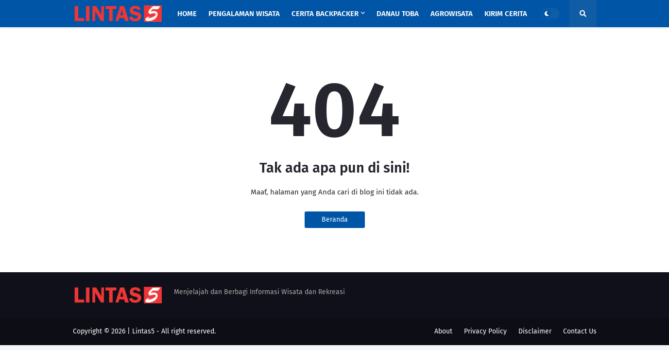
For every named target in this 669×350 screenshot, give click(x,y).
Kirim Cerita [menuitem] (505, 13)
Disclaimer (534, 331)
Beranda (335, 219)
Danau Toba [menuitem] (398, 13)
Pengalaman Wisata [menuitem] (244, 13)
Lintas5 (143, 331)
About (443, 331)
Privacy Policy (485, 331)
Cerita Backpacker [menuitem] (325, 13)
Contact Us (580, 331)
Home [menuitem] (187, 13)
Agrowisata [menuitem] (451, 13)
